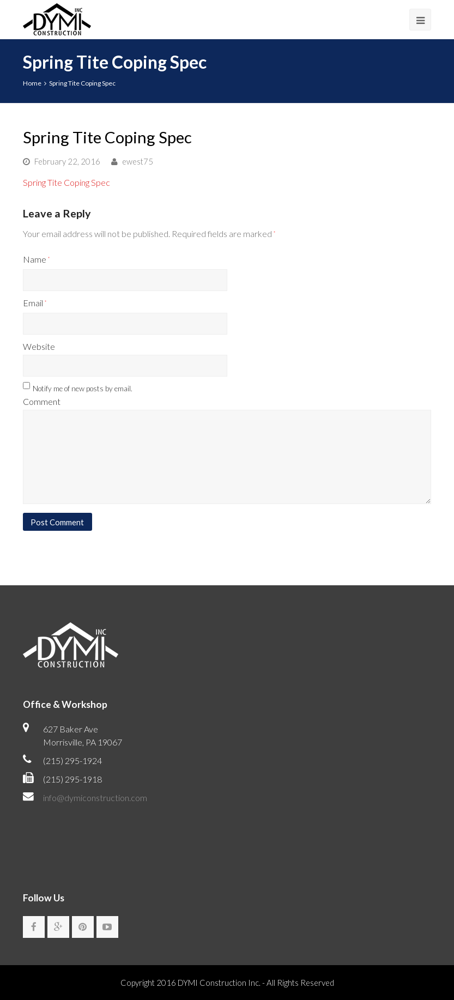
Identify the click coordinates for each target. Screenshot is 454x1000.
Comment (41, 401)
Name (36, 259)
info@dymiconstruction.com (95, 797)
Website (39, 346)
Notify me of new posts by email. (82, 388)
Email (34, 303)
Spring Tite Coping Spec (66, 182)
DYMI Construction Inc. (219, 982)
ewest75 (137, 161)
